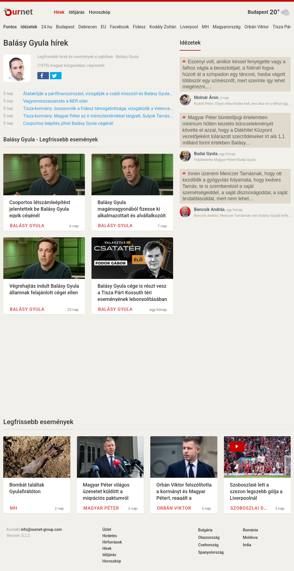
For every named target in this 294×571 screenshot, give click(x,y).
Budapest (258, 12)
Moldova (250, 537)
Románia (250, 530)
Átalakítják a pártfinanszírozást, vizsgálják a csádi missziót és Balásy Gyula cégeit (98, 93)
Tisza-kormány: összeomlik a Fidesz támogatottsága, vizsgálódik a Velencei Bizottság (98, 108)
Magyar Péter (101, 508)
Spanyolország (211, 552)
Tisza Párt (282, 26)
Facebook (119, 26)
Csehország (208, 545)
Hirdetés (109, 536)
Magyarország (227, 26)
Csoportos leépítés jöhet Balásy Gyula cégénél (68, 123)
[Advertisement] (88, 366)
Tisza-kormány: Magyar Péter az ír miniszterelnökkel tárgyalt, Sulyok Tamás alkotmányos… (98, 116)
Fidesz (139, 26)
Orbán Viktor (257, 26)
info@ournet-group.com (41, 529)
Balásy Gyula (27, 225)
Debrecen (87, 26)
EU (103, 26)
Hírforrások (112, 542)
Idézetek (190, 42)
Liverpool (189, 26)
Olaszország (209, 537)
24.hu (46, 26)
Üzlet (106, 529)
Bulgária (205, 530)
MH (205, 26)
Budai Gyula (205, 153)
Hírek (59, 12)
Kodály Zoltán (162, 26)
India (247, 545)
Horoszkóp (99, 12)
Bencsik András (209, 209)
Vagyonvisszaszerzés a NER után (55, 101)
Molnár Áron (206, 97)
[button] (43, 75)
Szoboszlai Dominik (249, 508)
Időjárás (77, 12)
